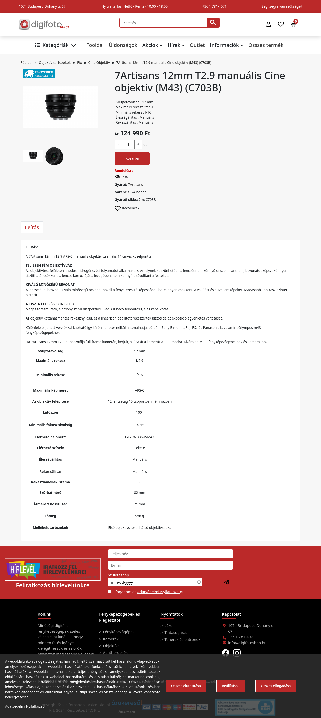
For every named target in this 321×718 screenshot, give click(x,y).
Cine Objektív (99, 62)
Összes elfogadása (276, 685)
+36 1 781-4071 (214, 6)
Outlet (197, 45)
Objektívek (112, 645)
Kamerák (110, 638)
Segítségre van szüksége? (282, 6)
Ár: (117, 134)
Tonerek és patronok (182, 639)
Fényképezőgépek (118, 631)
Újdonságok (123, 45)
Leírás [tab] (32, 227)
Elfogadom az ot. (148, 591)
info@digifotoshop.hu (247, 642)
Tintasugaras (175, 632)
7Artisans (135, 184)
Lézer (169, 625)
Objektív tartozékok (55, 62)
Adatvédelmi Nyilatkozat (158, 591)
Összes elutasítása (186, 685)
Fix (79, 62)
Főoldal (95, 45)
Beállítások (231, 685)
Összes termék (265, 45)
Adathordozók (115, 652)
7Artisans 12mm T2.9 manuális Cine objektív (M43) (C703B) (163, 62)
